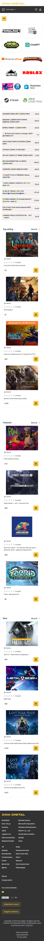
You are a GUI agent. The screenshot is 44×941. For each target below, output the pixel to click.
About (4, 876)
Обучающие (20, 867)
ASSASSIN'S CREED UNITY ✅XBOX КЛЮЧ (16, 114)
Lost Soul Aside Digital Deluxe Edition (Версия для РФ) (21, 743)
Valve (20, 841)
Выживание (6, 854)
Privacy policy (22, 937)
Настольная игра (22, 864)
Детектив (5, 864)
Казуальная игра (22, 850)
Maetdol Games (24, 820)
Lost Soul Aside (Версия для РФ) (14, 788)
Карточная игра (22, 854)
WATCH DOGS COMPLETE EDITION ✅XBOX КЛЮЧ (17, 143)
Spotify (21, 838)
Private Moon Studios (26, 834)
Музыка (19, 861)
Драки (4, 867)
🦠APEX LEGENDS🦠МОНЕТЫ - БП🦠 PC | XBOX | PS (16, 184)
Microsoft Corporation (26, 824)
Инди (18, 847)
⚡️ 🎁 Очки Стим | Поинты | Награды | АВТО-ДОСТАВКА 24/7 (18, 135)
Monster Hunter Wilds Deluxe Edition (15, 398)
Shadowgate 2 (8, 310)
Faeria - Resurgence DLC (11, 594)
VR (3, 847)
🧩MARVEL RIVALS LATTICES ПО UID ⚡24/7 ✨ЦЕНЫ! (17, 217)
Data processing (22, 932)
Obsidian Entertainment (27, 827)
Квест (18, 857)
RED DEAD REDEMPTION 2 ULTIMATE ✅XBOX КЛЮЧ (14, 162)
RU (12, 897)
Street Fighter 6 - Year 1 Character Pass (16, 503)
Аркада (5, 850)
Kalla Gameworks (8, 838)
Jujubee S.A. (6, 834)
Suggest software (11, 912)
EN (16, 897)
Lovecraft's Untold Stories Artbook (14, 265)
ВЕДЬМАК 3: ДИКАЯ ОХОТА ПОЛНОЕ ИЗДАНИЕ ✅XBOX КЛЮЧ (15, 121)
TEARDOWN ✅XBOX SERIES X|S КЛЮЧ (15, 169)
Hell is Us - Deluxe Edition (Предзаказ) (16, 654)
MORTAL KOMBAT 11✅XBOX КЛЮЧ (14, 128)
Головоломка (7, 857)
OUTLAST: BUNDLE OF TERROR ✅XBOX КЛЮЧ (18, 155)
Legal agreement (22, 935)
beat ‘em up (6, 824)
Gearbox (5, 827)
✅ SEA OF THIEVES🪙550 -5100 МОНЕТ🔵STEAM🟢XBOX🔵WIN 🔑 (14, 192)
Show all (34, 229)
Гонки (4, 861)
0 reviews (18, 262)
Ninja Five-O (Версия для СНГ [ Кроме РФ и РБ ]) (19, 354)
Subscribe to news (11, 904)
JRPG (4, 831)
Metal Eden (7, 699)
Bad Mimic (6, 820)
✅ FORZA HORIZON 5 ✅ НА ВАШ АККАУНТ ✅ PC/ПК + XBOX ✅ (17, 200)
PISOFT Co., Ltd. (24, 831)
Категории (10, 9)
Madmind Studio (8, 841)
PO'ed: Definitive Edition (11, 459)
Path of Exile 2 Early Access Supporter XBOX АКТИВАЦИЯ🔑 (17, 209)
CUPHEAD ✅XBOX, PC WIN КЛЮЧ (14, 149)
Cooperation (7, 880)
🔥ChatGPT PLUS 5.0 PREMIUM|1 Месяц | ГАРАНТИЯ (16, 176)
